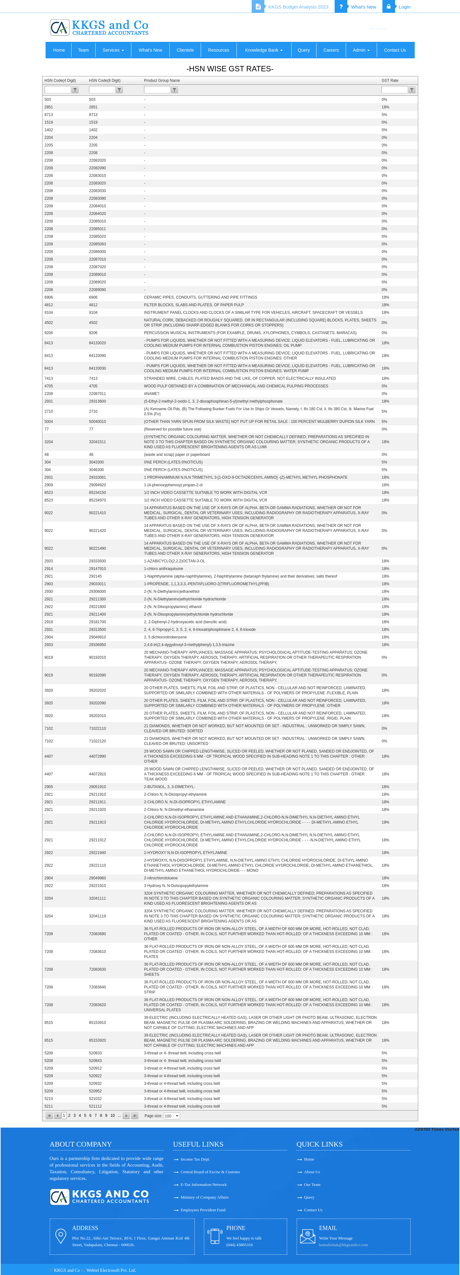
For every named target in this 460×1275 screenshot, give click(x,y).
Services (113, 50)
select (177, 1115)
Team (83, 50)
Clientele (185, 50)
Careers (331, 50)
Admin (361, 50)
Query (304, 50)
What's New (355, 7)
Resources (218, 50)
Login (396, 7)
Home (59, 50)
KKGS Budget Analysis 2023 (290, 7)
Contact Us (395, 50)
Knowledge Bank (264, 50)
